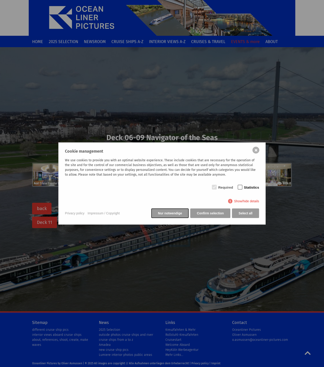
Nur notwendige (170, 213)
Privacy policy (75, 213)
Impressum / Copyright (104, 213)
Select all (245, 213)
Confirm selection (210, 213)
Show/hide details (246, 201)
